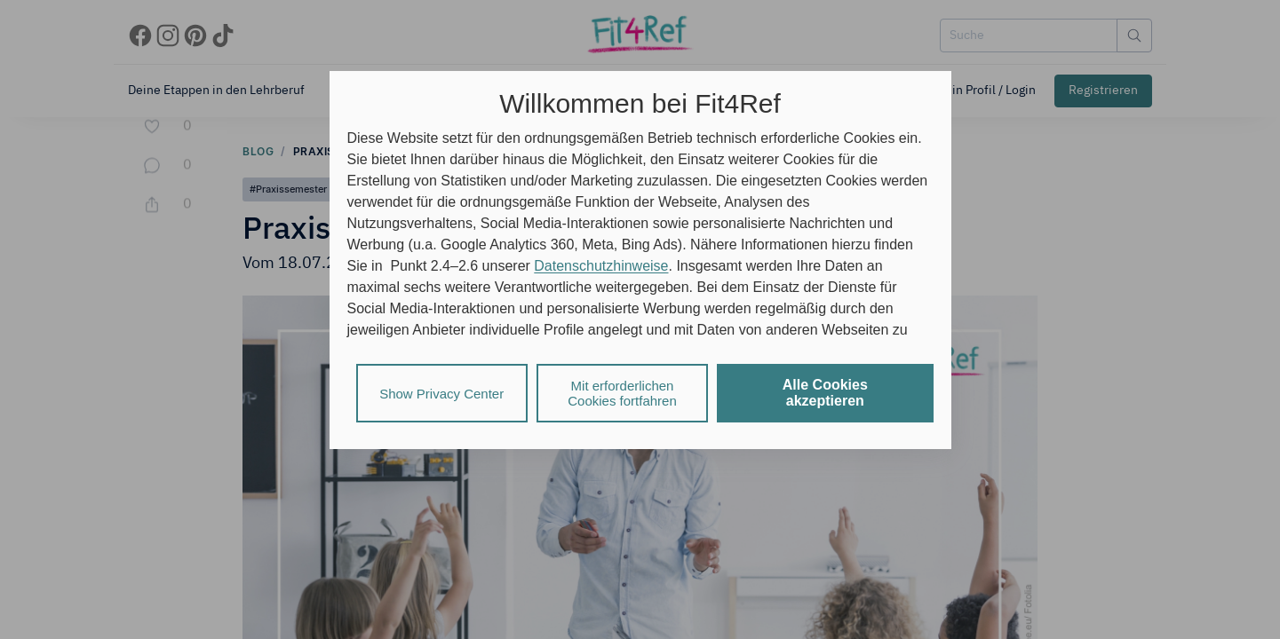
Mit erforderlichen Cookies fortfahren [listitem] (622, 393)
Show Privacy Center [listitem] (441, 393)
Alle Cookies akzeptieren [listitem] (825, 392)
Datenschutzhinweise (601, 265)
